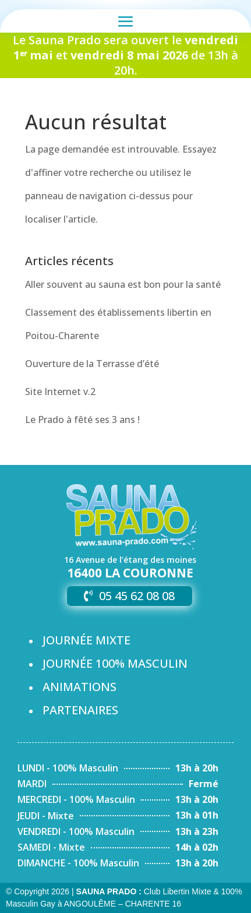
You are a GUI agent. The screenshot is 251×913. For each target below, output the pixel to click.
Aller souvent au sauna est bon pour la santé (123, 284)
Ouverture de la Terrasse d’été (92, 363)
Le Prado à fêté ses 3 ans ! (82, 419)
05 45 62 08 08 (137, 596)
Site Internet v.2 (60, 391)
